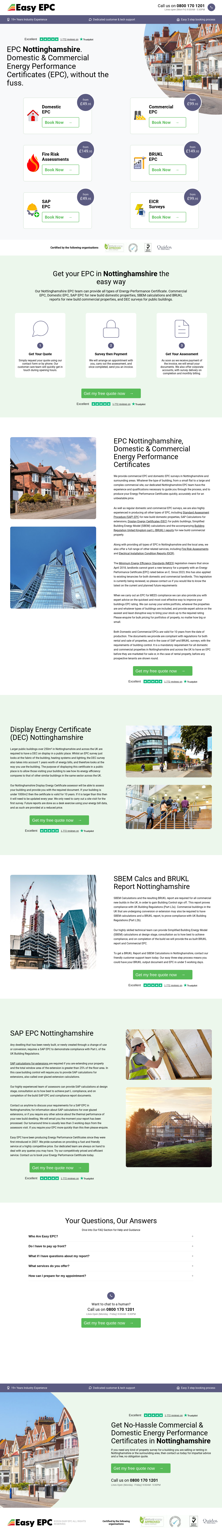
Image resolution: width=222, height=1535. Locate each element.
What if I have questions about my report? (59, 1256)
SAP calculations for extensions (29, 1063)
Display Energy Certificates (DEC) (147, 521)
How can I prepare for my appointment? (57, 1276)
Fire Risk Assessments (195, 549)
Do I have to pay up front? (47, 1246)
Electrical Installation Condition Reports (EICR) (146, 553)
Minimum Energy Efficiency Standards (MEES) (146, 563)
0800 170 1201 (191, 5)
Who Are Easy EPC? (43, 1236)
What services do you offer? (49, 1266)
